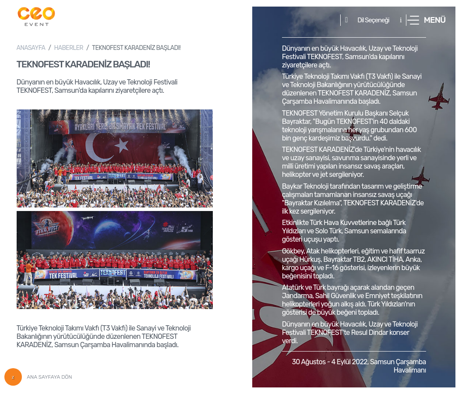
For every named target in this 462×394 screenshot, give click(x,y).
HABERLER (68, 48)
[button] (426, 20)
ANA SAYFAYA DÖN (38, 377)
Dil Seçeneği (373, 20)
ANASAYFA (31, 48)
